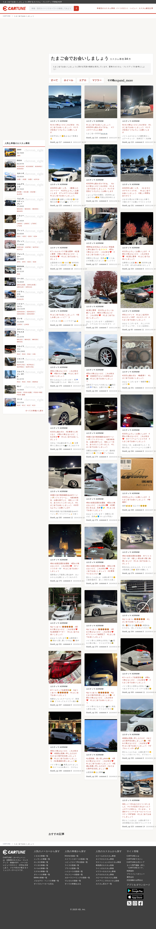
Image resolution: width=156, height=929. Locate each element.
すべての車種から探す (34, 411)
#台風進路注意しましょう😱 (65, 761)
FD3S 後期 (21, 394)
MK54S (20, 342)
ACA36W (29, 166)
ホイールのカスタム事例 (106, 856)
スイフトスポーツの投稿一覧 (76, 859)
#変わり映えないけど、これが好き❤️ (136, 253)
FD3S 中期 (38, 392)
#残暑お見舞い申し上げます (133, 738)
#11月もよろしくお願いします (134, 251)
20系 (24, 179)
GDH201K (21, 311)
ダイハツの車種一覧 (42, 875)
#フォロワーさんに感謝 (68, 193)
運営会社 (130, 877)
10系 (19, 179)
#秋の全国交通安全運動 (95, 503)
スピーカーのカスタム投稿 (106, 878)
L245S (26, 324)
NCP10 (35, 247)
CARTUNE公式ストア (136, 862)
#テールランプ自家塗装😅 (132, 677)
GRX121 (29, 287)
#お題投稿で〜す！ (58, 632)
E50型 (19, 192)
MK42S (27, 339)
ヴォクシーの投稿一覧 (74, 875)
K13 (33, 405)
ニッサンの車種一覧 (42, 859)
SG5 (29, 262)
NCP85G (20, 367)
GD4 (35, 236)
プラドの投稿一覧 (72, 868)
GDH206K (21, 314)
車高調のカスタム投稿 (105, 865)
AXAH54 (20, 169)
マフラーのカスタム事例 (106, 871)
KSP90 (28, 247)
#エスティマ (142, 317)
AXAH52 (38, 166)
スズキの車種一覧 (41, 871)
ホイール (68, 80)
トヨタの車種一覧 (41, 856)
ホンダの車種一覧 (41, 862)
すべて (54, 80)
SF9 (23, 262)
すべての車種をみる (73, 884)
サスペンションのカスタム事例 (108, 862)
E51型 (26, 192)
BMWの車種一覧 (40, 878)
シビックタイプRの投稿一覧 (76, 862)
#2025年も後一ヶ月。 (59, 188)
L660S (26, 223)
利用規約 (130, 871)
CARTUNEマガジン (135, 859)
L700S (33, 223)
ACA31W (20, 166)
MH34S (27, 209)
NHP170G (30, 367)
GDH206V (31, 314)
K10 (18, 405)
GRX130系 (31, 285)
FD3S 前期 (27, 392)
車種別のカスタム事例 (106, 8)
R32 (18, 354)
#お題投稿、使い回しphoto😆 (98, 758)
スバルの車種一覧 (41, 868)
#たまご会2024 (142, 315)
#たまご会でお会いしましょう (98, 125)
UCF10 (36, 179)
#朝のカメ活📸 (60, 374)
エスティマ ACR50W (59, 121)
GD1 (19, 236)
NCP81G (30, 365)
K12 (28, 405)
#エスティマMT (128, 317)
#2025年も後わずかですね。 (97, 127)
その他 (120, 80)
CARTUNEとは (133, 856)
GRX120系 (21, 285)
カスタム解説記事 (146, 8)
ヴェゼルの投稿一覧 (73, 881)
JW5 (18, 155)
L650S (19, 223)
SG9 (34, 262)
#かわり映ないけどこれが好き (62, 125)
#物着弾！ (142, 375)
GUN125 (20, 299)
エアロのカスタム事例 (105, 875)
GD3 (30, 236)
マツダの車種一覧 (41, 865)
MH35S (35, 209)
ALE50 (19, 194)
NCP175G (21, 365)
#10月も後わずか (129, 375)
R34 (29, 354)
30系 (30, 179)
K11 (23, 405)
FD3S (19, 392)
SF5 (18, 262)
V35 (34, 354)
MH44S (20, 211)
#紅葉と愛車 (131, 256)
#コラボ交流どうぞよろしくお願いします (64, 129)
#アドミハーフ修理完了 (95, 634)
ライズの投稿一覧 (72, 865)
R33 (23, 354)
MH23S (20, 209)
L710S (19, 226)
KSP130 (20, 247)
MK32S (20, 339)
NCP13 (20, 249)
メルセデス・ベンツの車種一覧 (46, 881)
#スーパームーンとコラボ (136, 439)
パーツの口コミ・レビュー (127, 8)
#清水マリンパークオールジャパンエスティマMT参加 (136, 811)
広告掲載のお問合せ (135, 880)
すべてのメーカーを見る (44, 884)
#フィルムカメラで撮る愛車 (61, 251)
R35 (18, 274)
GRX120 (20, 287)
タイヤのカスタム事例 (105, 859)
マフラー (97, 80)
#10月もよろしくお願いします (134, 434)
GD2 (24, 236)
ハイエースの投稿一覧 (74, 871)
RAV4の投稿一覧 (72, 856)
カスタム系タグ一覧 (104, 884)
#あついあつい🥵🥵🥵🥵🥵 (133, 619)
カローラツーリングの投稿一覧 (77, 878)
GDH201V (31, 311)
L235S (19, 324)
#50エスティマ (128, 315)
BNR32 (35, 382)
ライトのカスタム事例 (105, 868)
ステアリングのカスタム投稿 (107, 881)
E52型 (33, 192)
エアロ (82, 80)
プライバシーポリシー (136, 874)
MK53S (35, 339)
